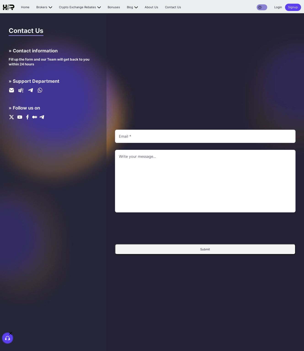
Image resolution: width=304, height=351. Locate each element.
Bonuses (114, 7)
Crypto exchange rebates (77, 7)
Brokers (41, 7)
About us (151, 7)
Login (278, 7)
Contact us (173, 7)
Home (25, 7)
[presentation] (205, 228)
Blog (130, 7)
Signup (293, 7)
